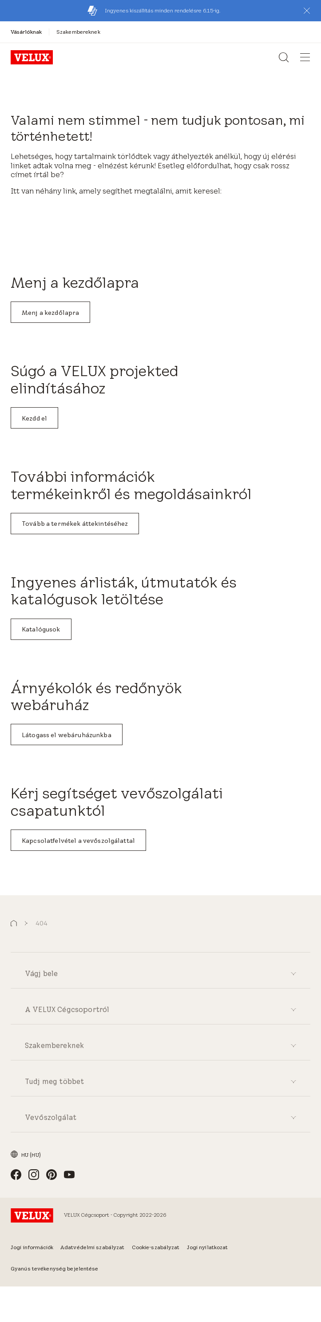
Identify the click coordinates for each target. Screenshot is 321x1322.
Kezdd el (34, 418)
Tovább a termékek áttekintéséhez (75, 524)
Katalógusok (41, 629)
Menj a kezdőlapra (50, 313)
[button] (306, 10)
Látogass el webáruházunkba (66, 735)
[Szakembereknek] (78, 32)
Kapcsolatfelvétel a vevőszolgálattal (78, 841)
